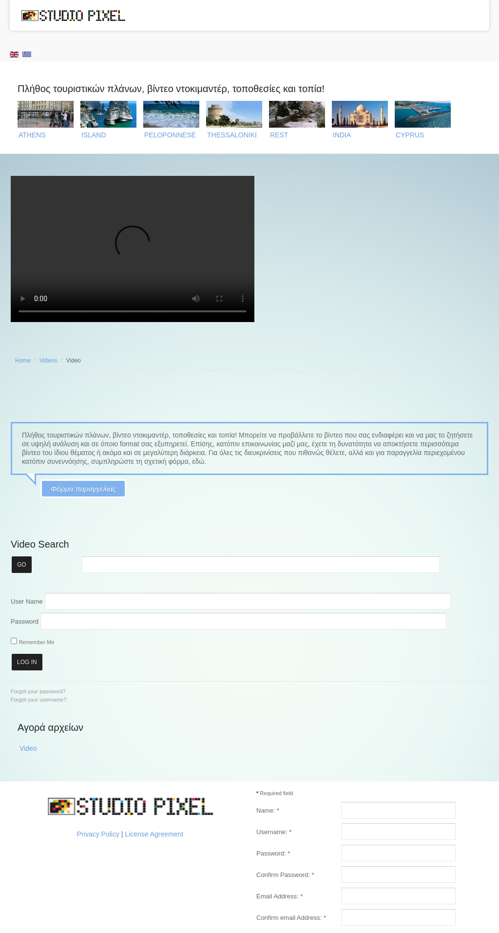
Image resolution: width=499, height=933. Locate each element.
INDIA (342, 135)
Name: (267, 810)
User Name (27, 601)
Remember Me (37, 642)
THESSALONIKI (232, 135)
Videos (48, 360)
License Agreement (154, 834)
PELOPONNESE (170, 135)
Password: (273, 853)
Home (23, 360)
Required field (274, 793)
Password (24, 621)
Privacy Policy (98, 834)
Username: (273, 832)
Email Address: (279, 896)
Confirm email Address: (291, 917)
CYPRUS (410, 135)
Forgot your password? (38, 691)
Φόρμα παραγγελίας (83, 489)
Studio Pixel (73, 15)
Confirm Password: (285, 874)
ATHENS (32, 135)
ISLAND (93, 135)
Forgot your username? (38, 700)
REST (279, 135)
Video (28, 748)
